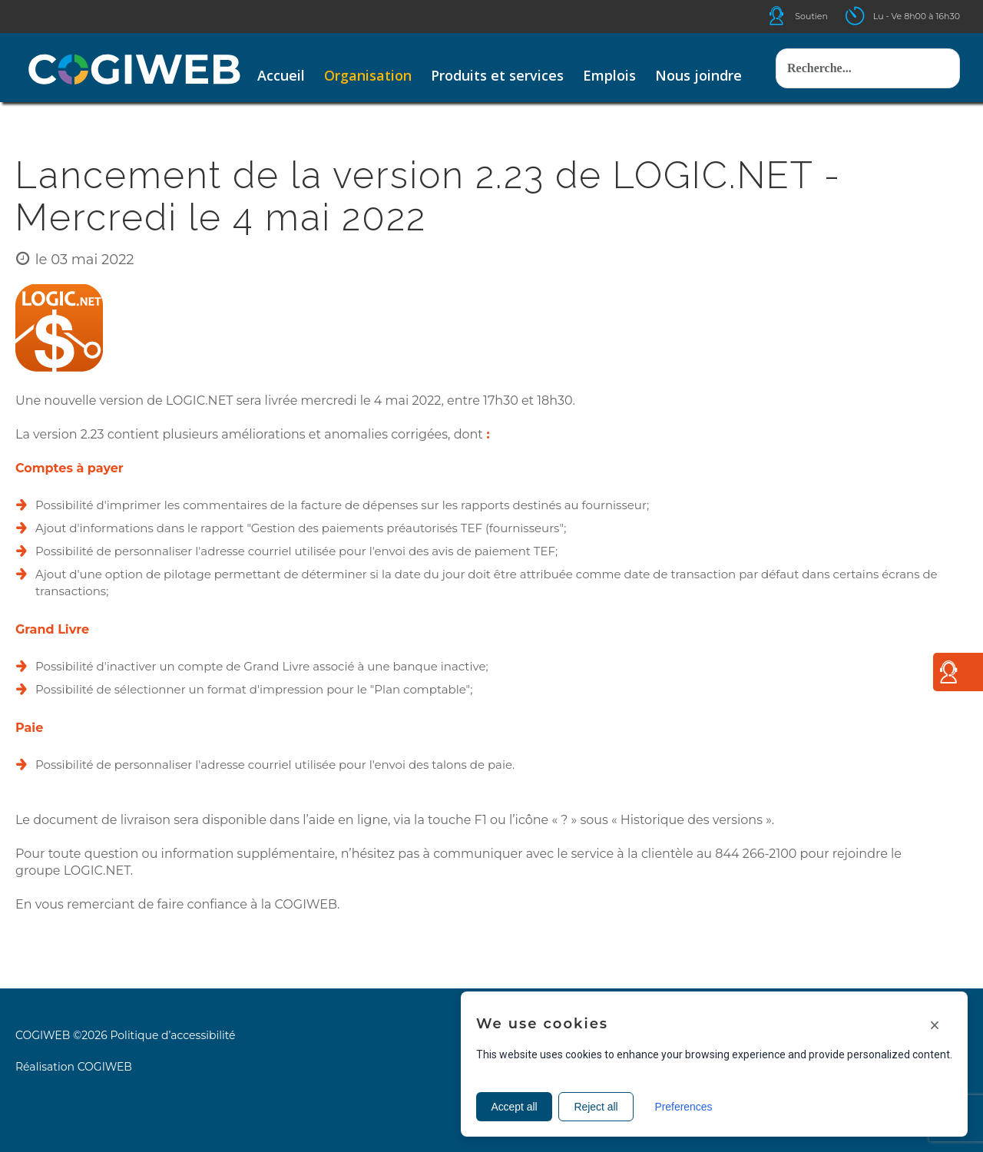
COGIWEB (105, 1067)
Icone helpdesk (790, 15)
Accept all (515, 1107)
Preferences (686, 1107)
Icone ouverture (868, 15)
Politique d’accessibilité (172, 1035)
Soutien (811, 16)
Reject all (598, 1107)
